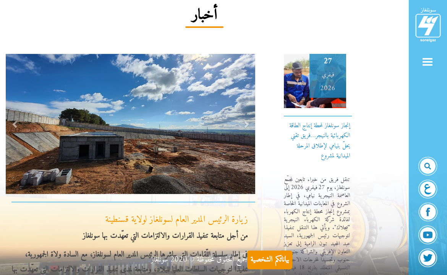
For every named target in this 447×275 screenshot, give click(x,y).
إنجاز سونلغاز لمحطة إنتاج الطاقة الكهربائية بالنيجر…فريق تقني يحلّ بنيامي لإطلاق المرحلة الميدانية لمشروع (319, 140)
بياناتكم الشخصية (269, 260)
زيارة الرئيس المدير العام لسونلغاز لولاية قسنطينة (176, 220)
